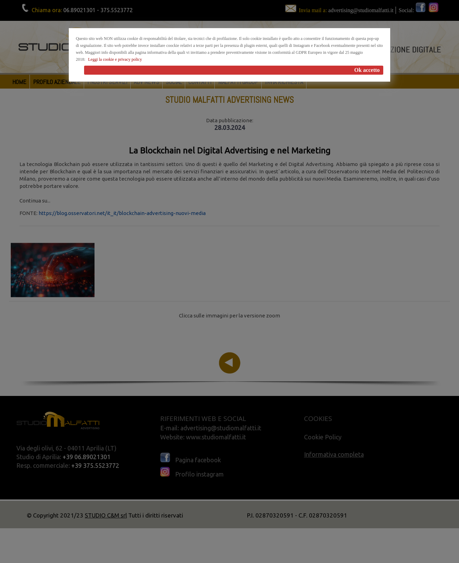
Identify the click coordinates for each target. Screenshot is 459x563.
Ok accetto (367, 70)
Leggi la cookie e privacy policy (115, 59)
